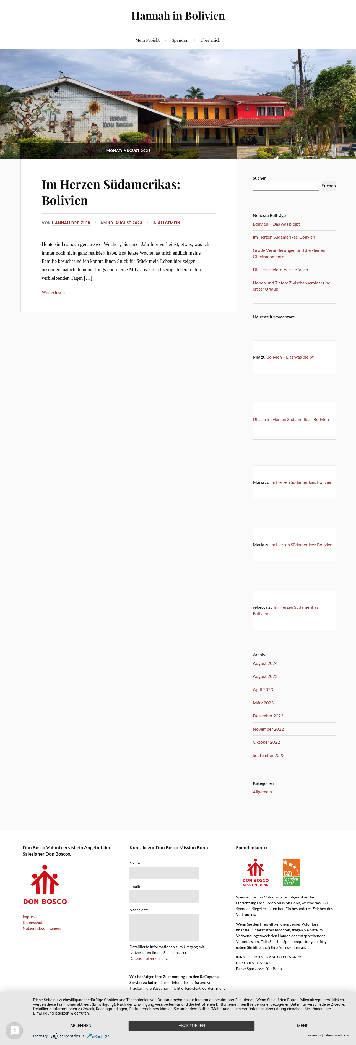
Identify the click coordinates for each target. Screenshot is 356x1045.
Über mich (210, 40)
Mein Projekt (148, 40)
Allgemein (169, 222)
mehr (303, 1025)
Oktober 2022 (266, 741)
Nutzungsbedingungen (42, 928)
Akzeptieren (191, 1025)
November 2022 (268, 729)
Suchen (260, 178)
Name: (135, 863)
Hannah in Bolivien (178, 15)
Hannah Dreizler (71, 222)
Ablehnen (80, 1025)
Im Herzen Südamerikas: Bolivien (111, 192)
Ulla (257, 419)
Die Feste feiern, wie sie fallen (280, 269)
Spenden (180, 40)
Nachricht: (138, 910)
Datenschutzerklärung (148, 958)
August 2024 (265, 663)
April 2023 (263, 689)
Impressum (32, 916)
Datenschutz (33, 922)
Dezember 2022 (268, 715)
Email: (134, 887)
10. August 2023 (125, 222)
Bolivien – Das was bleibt (276, 223)
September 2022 (268, 755)
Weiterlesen (53, 292)
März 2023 (263, 702)
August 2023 (265, 676)
